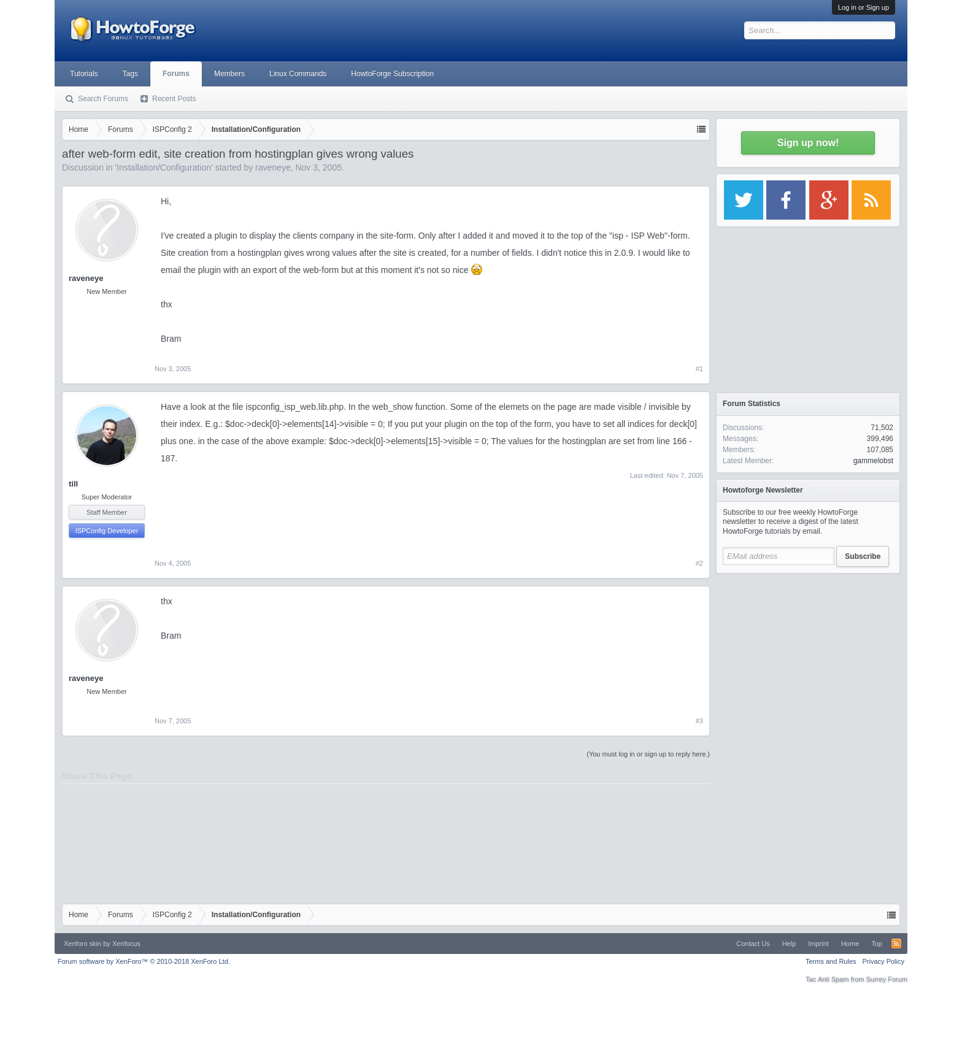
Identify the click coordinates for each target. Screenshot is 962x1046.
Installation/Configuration (164, 167)
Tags (130, 73)
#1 (699, 368)
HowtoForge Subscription (392, 73)
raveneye (273, 167)
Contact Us (752, 943)
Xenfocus (126, 943)
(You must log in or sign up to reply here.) (648, 754)
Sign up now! (808, 142)
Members (229, 73)
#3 (699, 721)
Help (789, 943)
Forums (176, 73)
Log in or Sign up (863, 7)
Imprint (818, 943)
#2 (699, 563)
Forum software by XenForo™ (144, 961)
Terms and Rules (831, 961)
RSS (896, 943)
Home (850, 943)
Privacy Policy (883, 961)
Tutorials (84, 73)
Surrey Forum (886, 979)
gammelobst (873, 460)
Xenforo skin (82, 943)
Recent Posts (174, 98)
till (73, 483)
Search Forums (103, 98)
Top (876, 943)
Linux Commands (297, 73)
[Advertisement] (808, 656)
